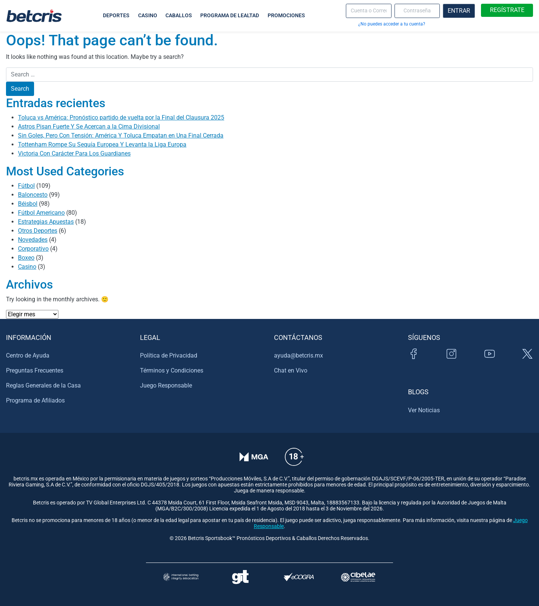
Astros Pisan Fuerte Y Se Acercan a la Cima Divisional (89, 126)
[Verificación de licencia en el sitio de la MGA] (254, 462)
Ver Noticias (424, 410)
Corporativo (33, 248)
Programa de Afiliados (35, 400)
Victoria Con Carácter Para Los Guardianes (74, 153)
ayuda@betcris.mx (298, 355)
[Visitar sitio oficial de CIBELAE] (358, 577)
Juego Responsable (166, 385)
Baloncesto (33, 194)
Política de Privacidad (168, 355)
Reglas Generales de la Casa (43, 385)
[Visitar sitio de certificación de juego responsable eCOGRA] (299, 577)
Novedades (33, 239)
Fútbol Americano (41, 212)
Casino (27, 266)
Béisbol (27, 203)
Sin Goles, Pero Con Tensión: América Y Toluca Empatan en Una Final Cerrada (120, 135)
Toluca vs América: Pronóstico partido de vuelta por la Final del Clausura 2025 (121, 117)
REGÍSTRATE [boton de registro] (507, 9)
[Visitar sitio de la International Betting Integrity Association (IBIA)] (180, 577)
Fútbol (26, 185)
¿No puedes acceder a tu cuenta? (391, 24)
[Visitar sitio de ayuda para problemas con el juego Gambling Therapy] (240, 577)
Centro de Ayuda (27, 355)
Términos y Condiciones (171, 370)
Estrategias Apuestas (46, 221)
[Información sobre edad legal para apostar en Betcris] (294, 462)
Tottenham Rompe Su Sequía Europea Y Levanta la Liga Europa (102, 144)
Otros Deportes (37, 230)
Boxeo (26, 257)
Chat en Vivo (290, 370)
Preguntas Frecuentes (34, 370)
